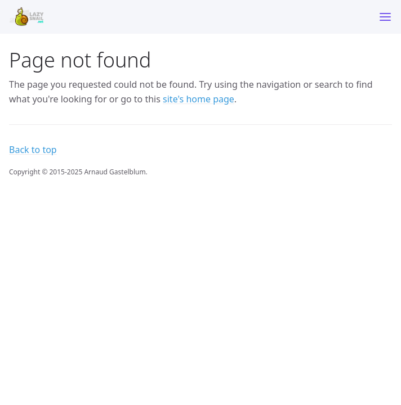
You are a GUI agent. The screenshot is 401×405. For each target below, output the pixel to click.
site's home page (198, 99)
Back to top (33, 149)
